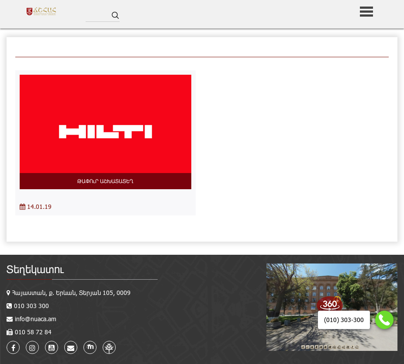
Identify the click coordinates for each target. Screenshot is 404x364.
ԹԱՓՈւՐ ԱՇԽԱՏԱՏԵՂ (105, 181)
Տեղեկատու (35, 269)
